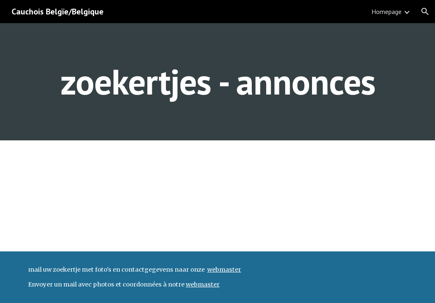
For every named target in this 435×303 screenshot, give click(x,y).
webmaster (224, 269)
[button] (425, 11)
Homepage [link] (386, 11)
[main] (217, 81)
